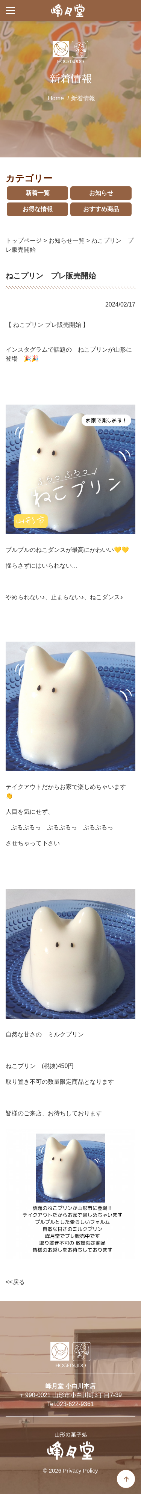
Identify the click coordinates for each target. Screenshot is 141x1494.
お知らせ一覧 (67, 240)
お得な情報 (38, 209)
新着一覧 (38, 193)
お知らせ (101, 193)
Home (56, 98)
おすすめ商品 (101, 209)
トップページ (24, 240)
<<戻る (15, 1282)
